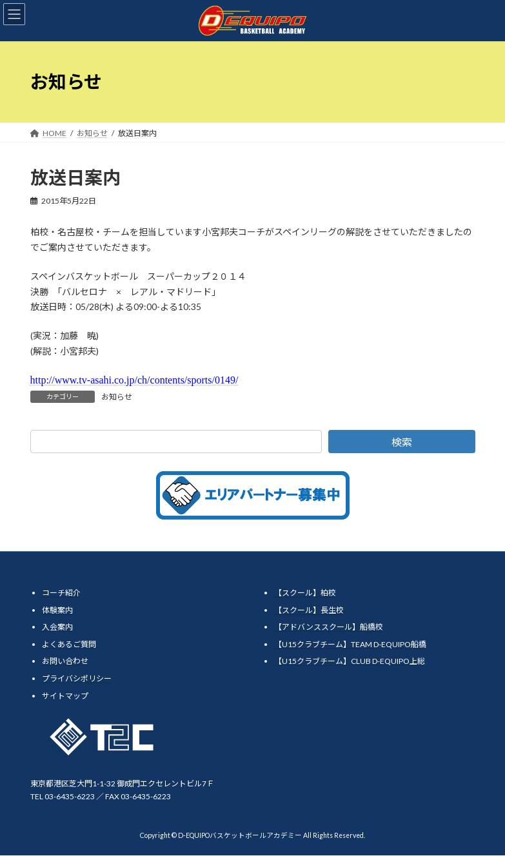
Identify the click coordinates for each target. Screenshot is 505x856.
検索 (401, 442)
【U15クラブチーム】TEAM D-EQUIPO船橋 (350, 644)
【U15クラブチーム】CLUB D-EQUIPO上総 (349, 661)
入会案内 (57, 627)
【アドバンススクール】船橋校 (328, 627)
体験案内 (57, 610)
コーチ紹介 (61, 593)
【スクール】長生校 (309, 610)
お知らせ (116, 397)
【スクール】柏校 (305, 593)
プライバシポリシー (77, 678)
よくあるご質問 (69, 644)
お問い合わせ (65, 661)
